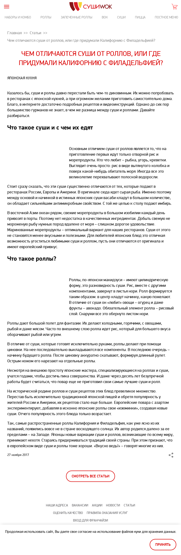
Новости (113, 505)
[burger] (6, 6)
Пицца (140, 17)
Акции (97, 505)
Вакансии (80, 505)
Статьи (129, 505)
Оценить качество (68, 513)
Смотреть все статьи (90, 476)
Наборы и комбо (18, 17)
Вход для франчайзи (90, 520)
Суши (121, 17)
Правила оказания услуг (107, 513)
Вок (105, 17)
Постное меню (166, 17)
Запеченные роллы (76, 17)
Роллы (46, 17)
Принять (163, 544)
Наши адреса (57, 505)
